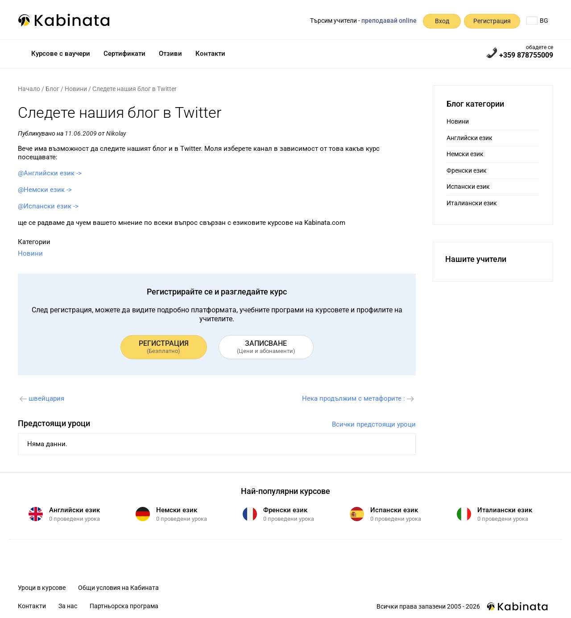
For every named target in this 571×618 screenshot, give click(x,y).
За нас (67, 606)
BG (537, 21)
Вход (442, 21)
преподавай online (389, 20)
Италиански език (472, 203)
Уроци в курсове (42, 587)
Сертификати (124, 54)
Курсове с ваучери (60, 54)
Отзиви (170, 54)
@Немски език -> (45, 190)
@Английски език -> (50, 173)
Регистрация (492, 21)
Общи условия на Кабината (118, 587)
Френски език (467, 170)
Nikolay (116, 133)
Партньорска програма (124, 606)
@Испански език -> (48, 206)
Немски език (465, 154)
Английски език (469, 137)
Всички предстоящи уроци (374, 424)
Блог (52, 88)
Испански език (468, 186)
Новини (76, 88)
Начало (29, 88)
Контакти (210, 54)
